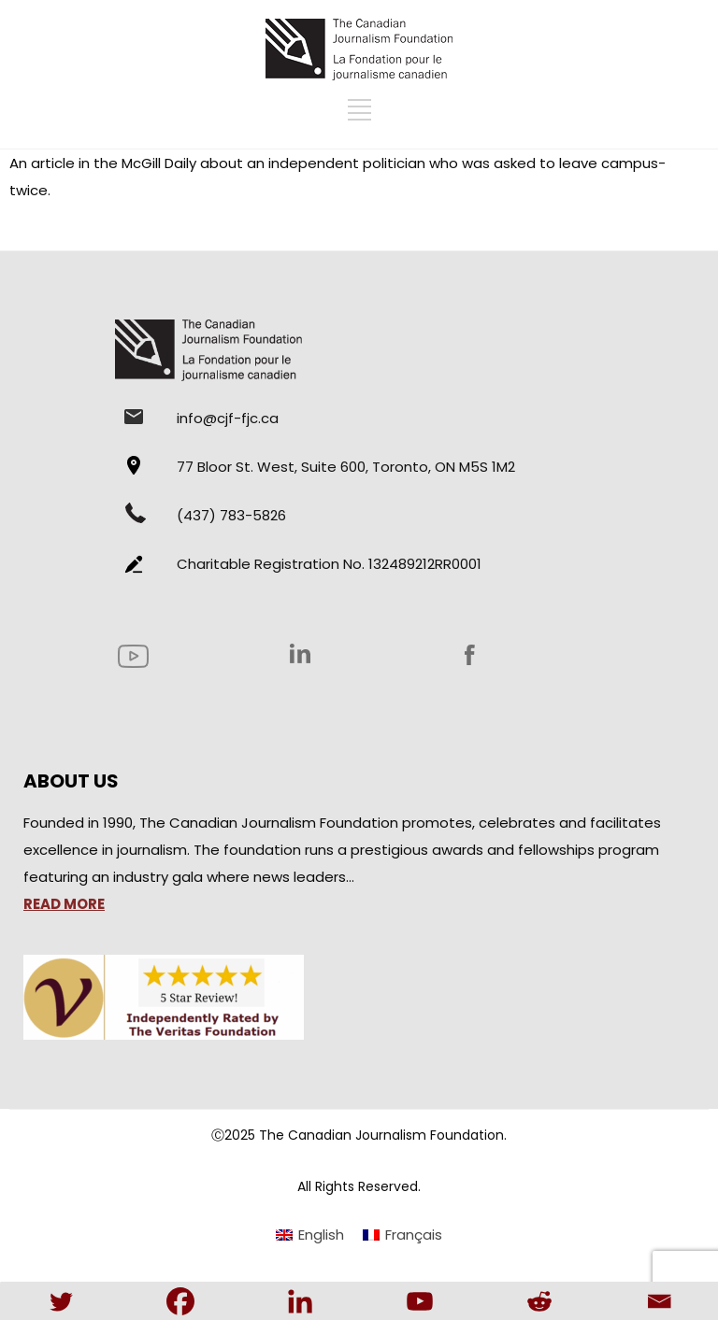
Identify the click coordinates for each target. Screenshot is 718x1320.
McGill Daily (159, 163)
